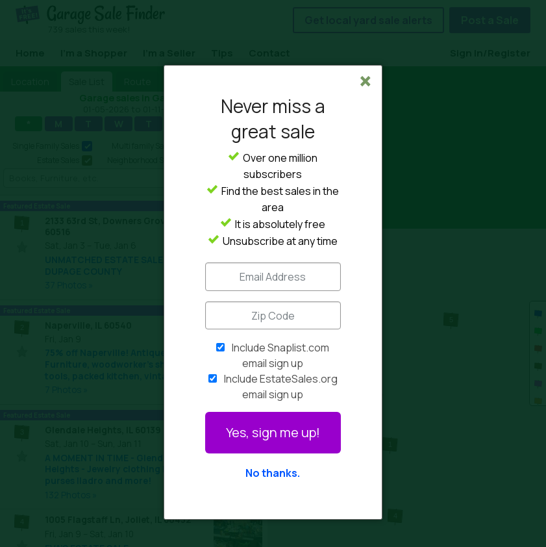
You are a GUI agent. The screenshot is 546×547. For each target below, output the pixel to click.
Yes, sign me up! (273, 432)
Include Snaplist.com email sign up (280, 355)
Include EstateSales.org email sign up (281, 386)
